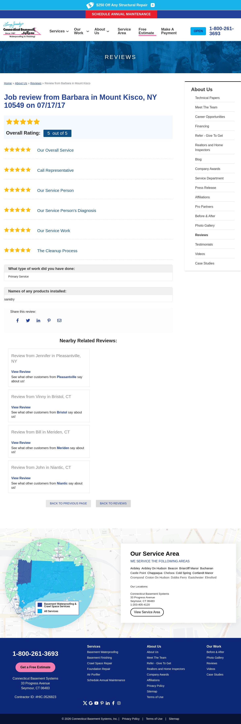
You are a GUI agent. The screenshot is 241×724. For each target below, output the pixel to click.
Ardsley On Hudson (154, 568)
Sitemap (152, 691)
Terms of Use (155, 697)
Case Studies (204, 263)
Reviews (201, 235)
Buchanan (206, 568)
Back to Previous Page (68, 503)
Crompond (137, 577)
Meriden (63, 448)
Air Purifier (93, 674)
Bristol (62, 412)
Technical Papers (207, 98)
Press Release (205, 187)
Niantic (62, 483)
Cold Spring (183, 573)
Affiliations (202, 197)
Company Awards (207, 169)
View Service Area (147, 612)
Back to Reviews (113, 503)
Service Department (209, 178)
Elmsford (210, 577)
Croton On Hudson (157, 577)
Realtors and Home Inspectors (209, 147)
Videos (200, 254)
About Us (102, 31)
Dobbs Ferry (179, 577)
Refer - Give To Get (209, 135)
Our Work (82, 31)
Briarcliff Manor (189, 568)
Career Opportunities (210, 116)
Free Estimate (146, 31)
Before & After (205, 216)
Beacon (173, 568)
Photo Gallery (205, 225)
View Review (21, 371)
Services (59, 31)
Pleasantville (66, 377)
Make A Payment (169, 31)
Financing (202, 126)
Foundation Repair (98, 669)
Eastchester (196, 577)
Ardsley (135, 568)
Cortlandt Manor (203, 573)
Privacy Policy (155, 685)
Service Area (124, 31)
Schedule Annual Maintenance (121, 14)
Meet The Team (206, 107)
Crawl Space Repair (99, 663)
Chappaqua (154, 573)
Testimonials (204, 244)
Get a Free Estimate (35, 667)
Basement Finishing (99, 657)
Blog (198, 159)
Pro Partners (204, 206)
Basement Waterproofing (102, 652)
